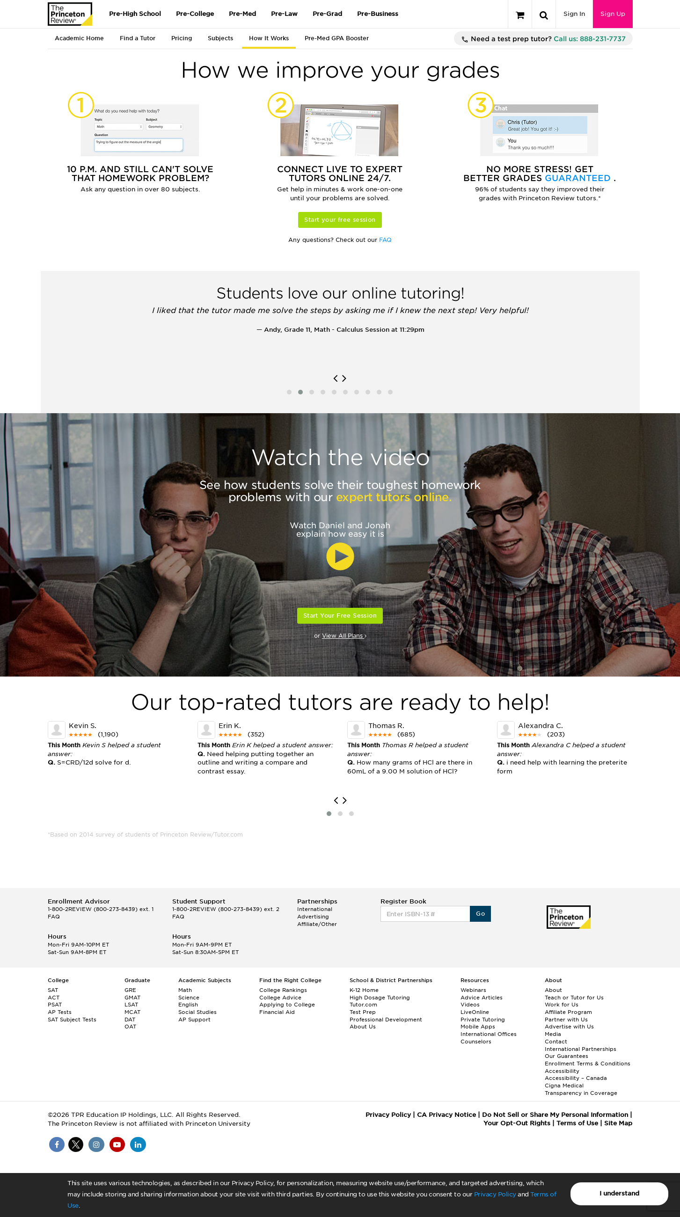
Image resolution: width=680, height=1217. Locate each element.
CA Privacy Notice (446, 1114)
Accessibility (562, 1071)
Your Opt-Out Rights (516, 1123)
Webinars (473, 990)
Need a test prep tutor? (543, 39)
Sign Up (612, 13)
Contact (556, 1041)
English (188, 1004)
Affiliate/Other (317, 924)
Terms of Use (577, 1123)
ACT (53, 997)
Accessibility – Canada (576, 1078)
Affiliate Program (568, 1012)
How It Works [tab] (269, 38)
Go (480, 913)
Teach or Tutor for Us (574, 997)
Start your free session (339, 219)
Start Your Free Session (340, 615)
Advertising (313, 916)
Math (185, 990)
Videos (470, 1004)
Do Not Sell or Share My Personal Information (555, 1114)
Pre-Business (377, 13)
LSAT (131, 1004)
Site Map (618, 1123)
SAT (53, 990)
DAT (129, 1019)
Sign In (574, 13)
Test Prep (363, 1012)
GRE (130, 990)
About (553, 990)
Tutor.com (363, 1004)
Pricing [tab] (181, 38)
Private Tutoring (483, 1019)
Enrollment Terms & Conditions (587, 1063)
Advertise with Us (569, 1026)
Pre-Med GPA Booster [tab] (337, 38)
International (314, 909)
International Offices (489, 1034)
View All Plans (344, 635)
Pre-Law (284, 13)
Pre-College (195, 13)
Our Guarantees (566, 1056)
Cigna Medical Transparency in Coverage (581, 1089)
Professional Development (386, 1019)
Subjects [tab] (220, 38)
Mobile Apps (478, 1026)
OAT (130, 1026)
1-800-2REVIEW (101, 909)
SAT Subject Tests (72, 1019)
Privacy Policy (495, 1194)
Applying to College (287, 1004)
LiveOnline (475, 1012)
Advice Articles (482, 997)
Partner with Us (566, 1019)
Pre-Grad (327, 13)
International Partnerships (580, 1049)
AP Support (194, 1019)
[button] (289, 392)
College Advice (280, 997)
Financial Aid (277, 1012)
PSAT (55, 1004)
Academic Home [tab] (79, 38)
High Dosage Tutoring (380, 997)
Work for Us (561, 1004)
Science (188, 997)
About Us (363, 1026)
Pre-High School (135, 13)
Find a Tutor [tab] (137, 38)
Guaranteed (579, 178)
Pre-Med (242, 13)
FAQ (385, 239)
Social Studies (197, 1012)
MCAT (132, 1012)
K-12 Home (364, 990)
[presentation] (335, 378)
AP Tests (60, 1012)
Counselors (476, 1041)
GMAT (132, 997)
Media (553, 1034)
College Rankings (283, 990)
